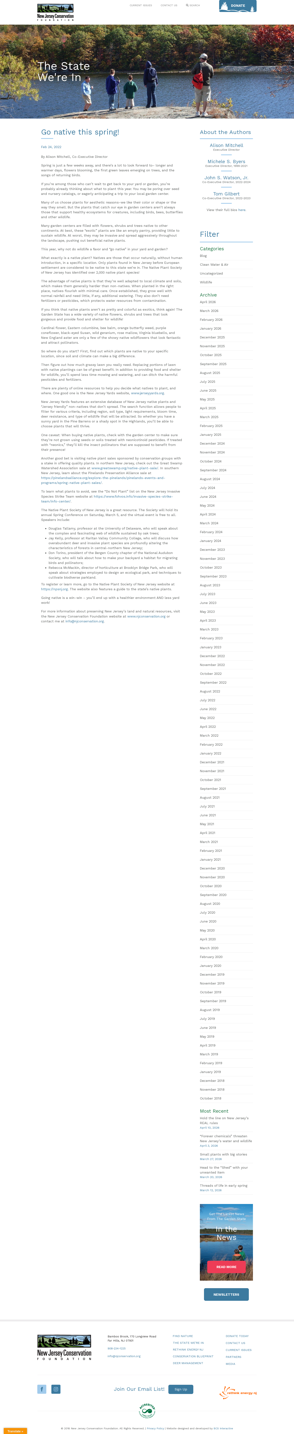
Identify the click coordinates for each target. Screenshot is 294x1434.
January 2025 (210, 435)
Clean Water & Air (214, 264)
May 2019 (207, 1036)
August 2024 (210, 479)
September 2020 (213, 895)
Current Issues (239, 1350)
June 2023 (208, 603)
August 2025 (210, 373)
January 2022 (210, 753)
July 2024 (207, 488)
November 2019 (212, 983)
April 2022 (208, 727)
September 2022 (213, 682)
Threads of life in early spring (224, 1185)
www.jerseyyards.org (147, 393)
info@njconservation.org (84, 621)
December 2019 (212, 974)
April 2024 (208, 514)
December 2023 (212, 550)
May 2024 (207, 505)
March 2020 (209, 948)
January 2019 (210, 1072)
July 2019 (207, 1019)
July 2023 (207, 594)
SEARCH (193, 5)
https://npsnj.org (54, 589)
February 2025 (211, 426)
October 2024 (211, 461)
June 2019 (208, 1028)
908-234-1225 (117, 1348)
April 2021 (207, 833)
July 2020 (207, 912)
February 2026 (211, 320)
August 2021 (210, 797)
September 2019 (213, 1001)
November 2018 (212, 1089)
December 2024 (212, 443)
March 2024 (209, 523)
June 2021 (208, 815)
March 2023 (209, 629)
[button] (226, 1267)
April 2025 (208, 408)
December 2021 (212, 762)
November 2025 (212, 346)
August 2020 (210, 904)
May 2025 (207, 399)
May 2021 (207, 824)
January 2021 (210, 859)
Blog (203, 256)
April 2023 (208, 620)
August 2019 (210, 1010)
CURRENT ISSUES (141, 5)
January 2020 (210, 966)
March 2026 (209, 311)
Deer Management (188, 1363)
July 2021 (207, 806)
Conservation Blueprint (193, 1356)
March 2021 (209, 842)
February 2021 (211, 851)
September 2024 (213, 470)
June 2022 (208, 709)
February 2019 (211, 1063)
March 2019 (209, 1054)
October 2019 (210, 992)
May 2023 (207, 612)
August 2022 (210, 691)
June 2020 (208, 921)
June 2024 (208, 497)
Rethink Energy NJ (188, 1349)
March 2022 (209, 735)
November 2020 (212, 877)
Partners (233, 1357)
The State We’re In (188, 1343)
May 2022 (207, 718)
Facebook (41, 1389)
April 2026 (208, 302)
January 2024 (210, 541)
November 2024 (212, 452)
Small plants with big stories (223, 1154)
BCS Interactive (223, 1428)
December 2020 (212, 868)
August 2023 (210, 585)
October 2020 (211, 886)
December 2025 (212, 337)
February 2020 (211, 957)
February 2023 (211, 638)
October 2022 (211, 674)
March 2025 (209, 417)
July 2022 (207, 700)
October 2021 (210, 780)
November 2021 (212, 771)
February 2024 (211, 532)
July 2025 (207, 382)
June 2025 (208, 390)
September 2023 (213, 576)
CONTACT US (169, 5)
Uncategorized (211, 273)
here (241, 210)
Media (230, 1364)
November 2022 (212, 665)
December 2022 (212, 656)
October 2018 (210, 1098)
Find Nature (183, 1336)
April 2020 (208, 939)
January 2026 (210, 328)
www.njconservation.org (146, 616)
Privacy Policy (155, 1428)
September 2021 (213, 789)
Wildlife (206, 282)
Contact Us (235, 1343)
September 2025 (213, 364)
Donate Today (237, 1336)
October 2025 (211, 355)
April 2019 (207, 1045)
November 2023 (212, 559)
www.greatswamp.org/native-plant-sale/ (125, 468)
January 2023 (210, 647)
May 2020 (207, 930)
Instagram (56, 1389)
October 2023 (211, 567)
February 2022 (211, 744)
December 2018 (212, 1081)
